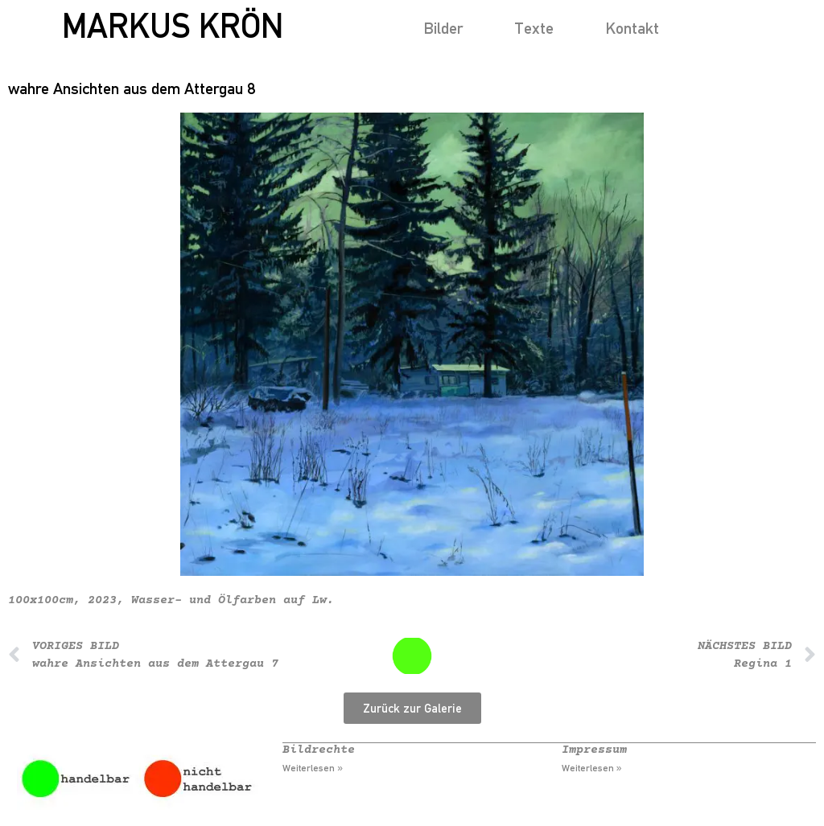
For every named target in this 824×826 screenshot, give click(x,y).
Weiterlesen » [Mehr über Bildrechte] (312, 768)
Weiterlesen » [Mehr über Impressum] (592, 768)
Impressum (594, 750)
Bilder (443, 27)
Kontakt (632, 27)
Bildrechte (318, 750)
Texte (534, 27)
